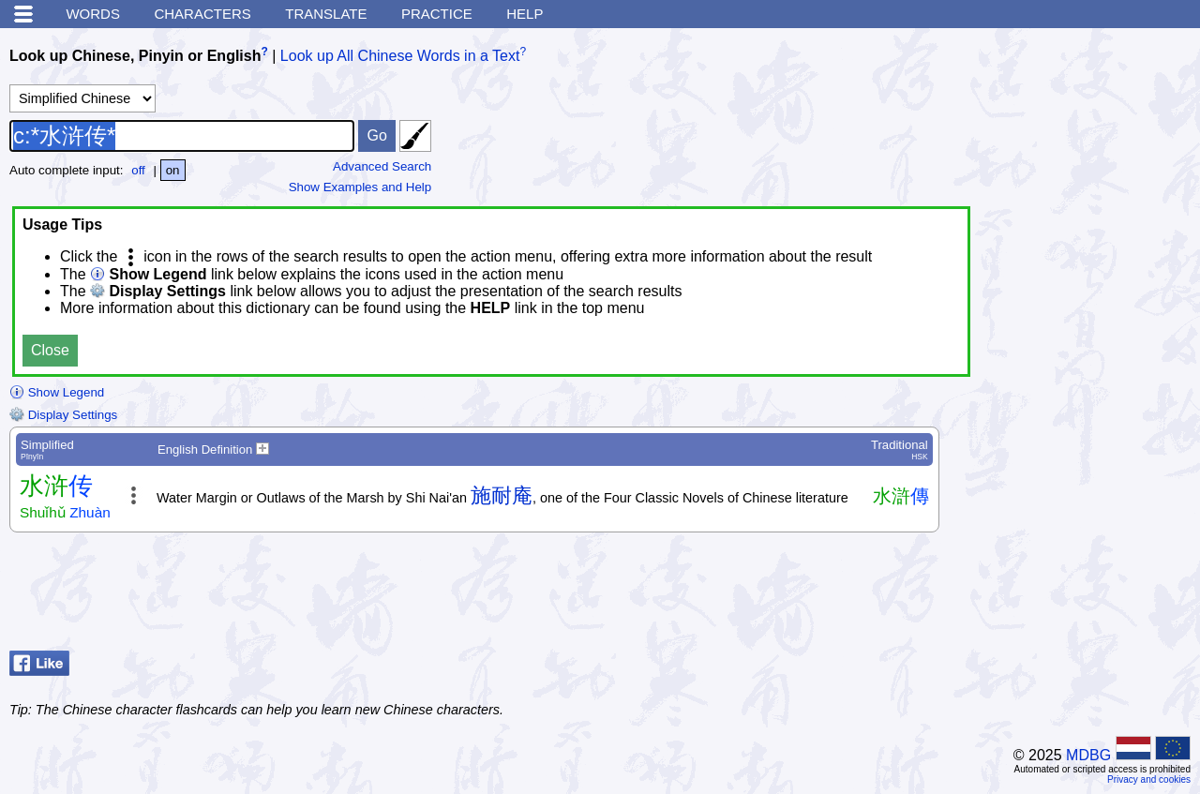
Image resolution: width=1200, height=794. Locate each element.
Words (93, 14)
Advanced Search (382, 166)
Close (50, 350)
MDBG (1088, 755)
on (173, 170)
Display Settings (63, 415)
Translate (326, 14)
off (138, 170)
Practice (436, 14)
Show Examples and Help (360, 187)
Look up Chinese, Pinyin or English (135, 56)
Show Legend (56, 392)
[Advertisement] (1041, 596)
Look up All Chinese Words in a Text (400, 56)
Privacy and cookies (1149, 779)
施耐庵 (501, 495)
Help (524, 14)
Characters (202, 14)
